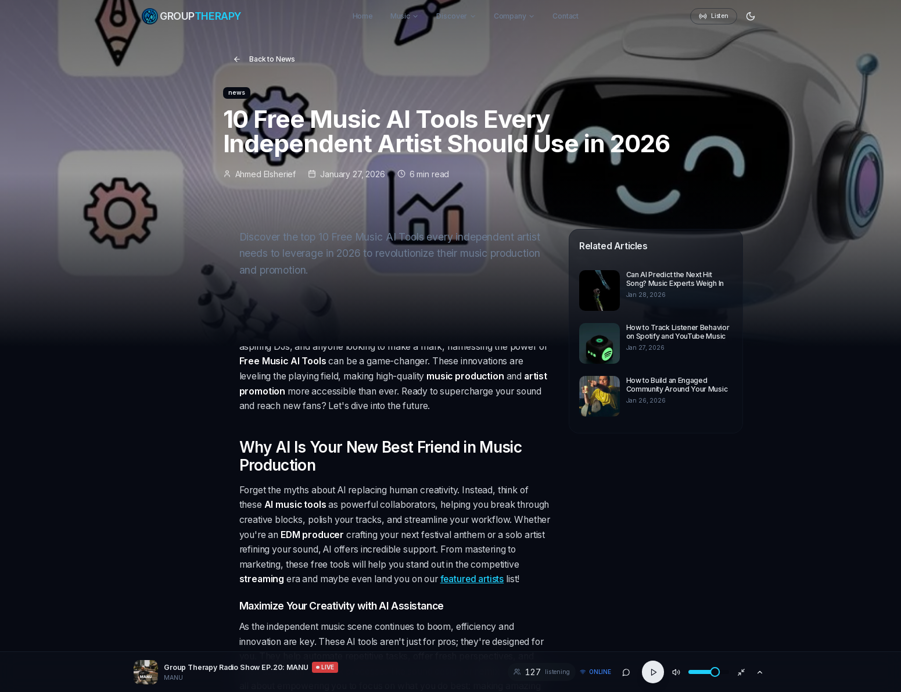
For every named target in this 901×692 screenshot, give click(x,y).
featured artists (472, 579)
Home (363, 16)
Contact (565, 16)
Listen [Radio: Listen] (713, 16)
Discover (456, 16)
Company (515, 16)
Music (404, 16)
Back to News (264, 59)
